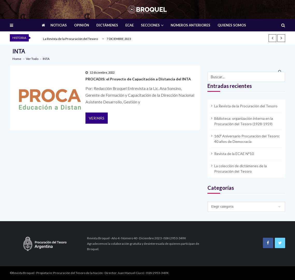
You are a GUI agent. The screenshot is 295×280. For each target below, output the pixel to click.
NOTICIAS (59, 25)
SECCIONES (150, 25)
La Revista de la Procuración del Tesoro (70, 39)
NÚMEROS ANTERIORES (190, 25)
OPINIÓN (81, 25)
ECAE (129, 25)
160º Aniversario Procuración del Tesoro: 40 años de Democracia (247, 139)
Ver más (96, 118)
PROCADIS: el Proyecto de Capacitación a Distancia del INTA (138, 79)
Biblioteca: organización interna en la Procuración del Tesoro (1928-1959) (243, 121)
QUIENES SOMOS (232, 25)
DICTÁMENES (107, 25)
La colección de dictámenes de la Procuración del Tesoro (240, 168)
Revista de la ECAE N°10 (234, 153)
